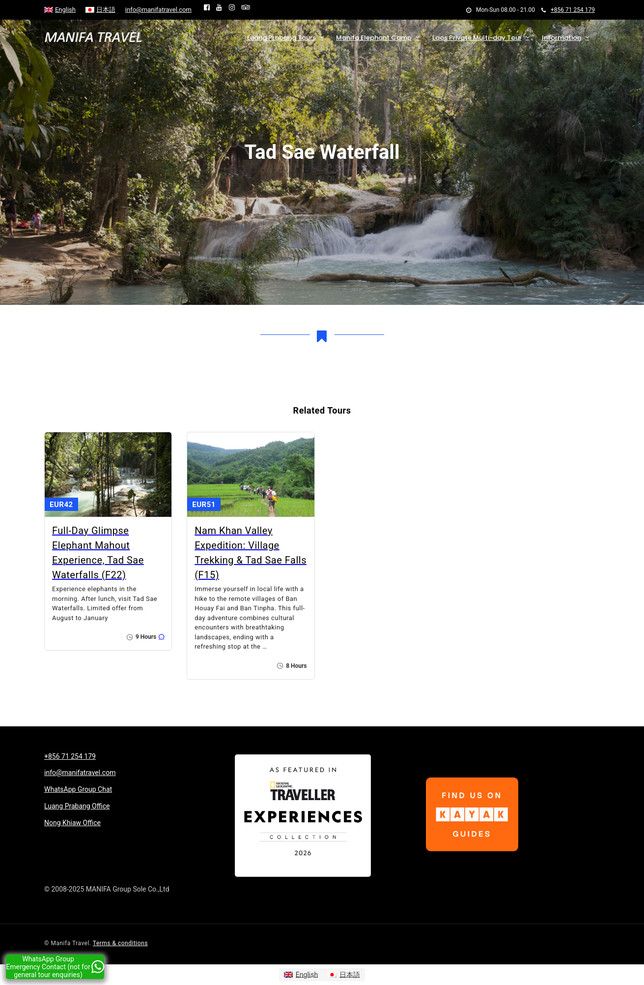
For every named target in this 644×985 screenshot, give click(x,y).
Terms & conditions (120, 943)
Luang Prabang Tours (281, 37)
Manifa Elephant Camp (374, 37)
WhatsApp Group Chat (78, 789)
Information (561, 37)
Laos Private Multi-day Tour (477, 37)
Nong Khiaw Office (72, 823)
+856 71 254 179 (568, 9)
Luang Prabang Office (77, 806)
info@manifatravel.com (158, 9)
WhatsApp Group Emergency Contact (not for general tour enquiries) (55, 967)
